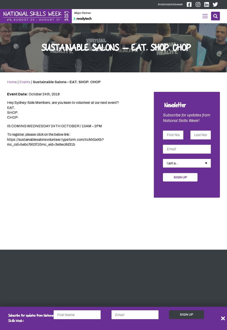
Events (24, 82)
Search (215, 16)
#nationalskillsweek (170, 4)
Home (12, 82)
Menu (204, 15)
